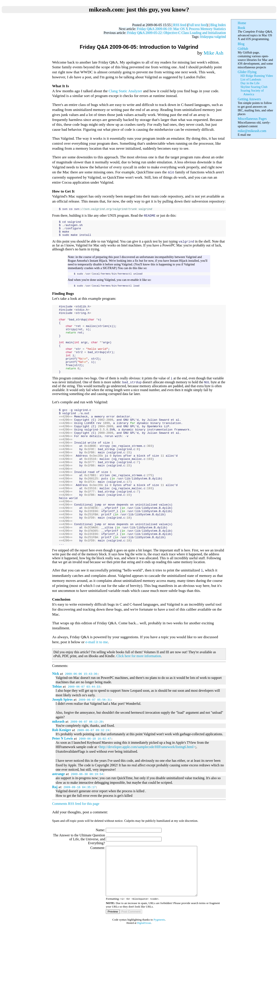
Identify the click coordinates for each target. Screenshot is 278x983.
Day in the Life (249, 83)
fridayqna (206, 37)
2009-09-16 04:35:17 (79, 834)
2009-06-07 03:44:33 (84, 733)
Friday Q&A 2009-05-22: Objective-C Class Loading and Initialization (176, 33)
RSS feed (179, 25)
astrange (58, 820)
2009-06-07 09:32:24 (93, 777)
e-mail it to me (96, 689)
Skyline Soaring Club (253, 87)
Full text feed (197, 25)
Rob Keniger (61, 777)
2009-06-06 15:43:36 (81, 720)
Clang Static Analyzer (125, 91)
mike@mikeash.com (252, 131)
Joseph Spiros (62, 746)
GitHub (243, 48)
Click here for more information (138, 703)
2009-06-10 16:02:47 (95, 785)
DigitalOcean (144, 979)
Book (241, 28)
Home (242, 23)
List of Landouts (250, 79)
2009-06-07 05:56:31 (95, 746)
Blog (241, 44)
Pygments (159, 976)
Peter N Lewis (62, 785)
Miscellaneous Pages (252, 119)
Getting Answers (249, 99)
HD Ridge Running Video (256, 75)
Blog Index (218, 25)
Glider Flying (247, 72)
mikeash (58, 768)
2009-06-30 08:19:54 (87, 821)
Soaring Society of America (252, 92)
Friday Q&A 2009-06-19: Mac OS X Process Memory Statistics (181, 29)
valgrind (220, 37)
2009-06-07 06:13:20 (86, 768)
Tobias (57, 733)
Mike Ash (213, 53)
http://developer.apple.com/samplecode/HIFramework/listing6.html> (147, 793)
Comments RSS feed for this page (75, 850)
